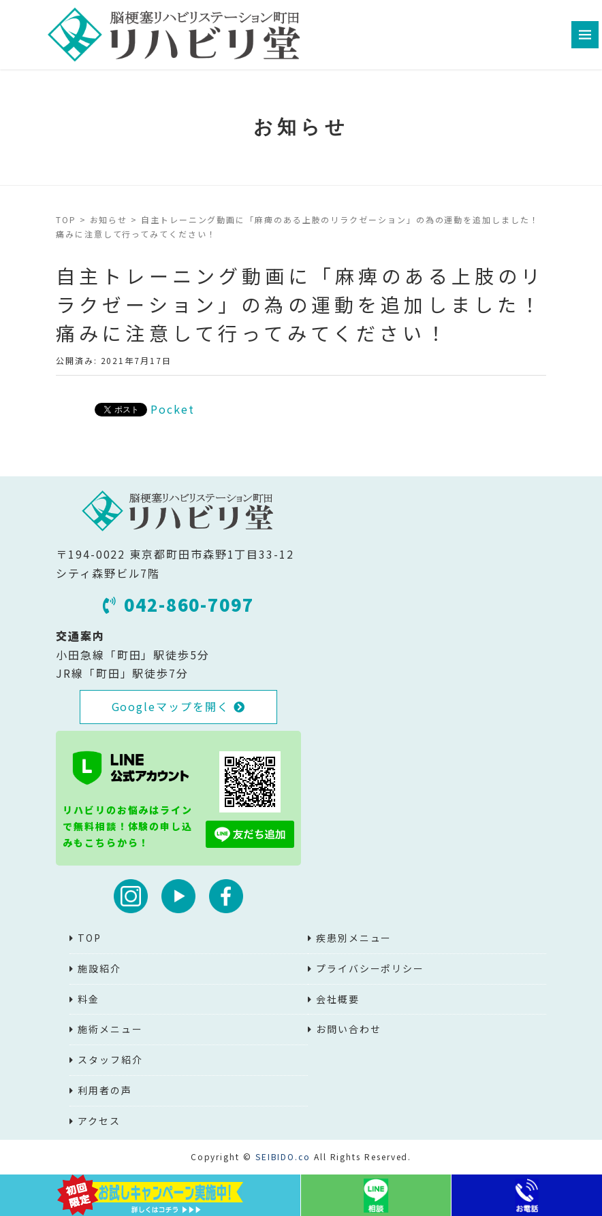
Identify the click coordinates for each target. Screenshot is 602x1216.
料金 (88, 999)
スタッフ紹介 (110, 1059)
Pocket (172, 409)
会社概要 (338, 999)
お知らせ (109, 219)
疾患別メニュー (354, 937)
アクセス (99, 1121)
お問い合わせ (348, 1029)
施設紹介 (99, 968)
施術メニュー (110, 1029)
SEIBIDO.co (283, 1156)
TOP (66, 219)
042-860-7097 (178, 604)
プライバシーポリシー (370, 968)
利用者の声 (105, 1090)
